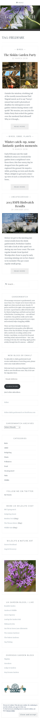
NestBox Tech (9, 519)
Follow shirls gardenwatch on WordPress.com (19, 412)
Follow (6, 402)
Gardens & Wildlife (10, 610)
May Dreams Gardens (11, 672)
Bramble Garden (9, 606)
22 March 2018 (20, 58)
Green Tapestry (9, 615)
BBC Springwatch (10, 509)
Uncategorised (20, 197)
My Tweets (8, 495)
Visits (6, 475)
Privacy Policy (10, 711)
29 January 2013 (20, 210)
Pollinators (8, 462)
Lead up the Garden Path (12, 619)
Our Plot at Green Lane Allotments (15, 628)
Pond (6, 466)
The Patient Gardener (11, 637)
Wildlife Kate (8, 528)
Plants (27, 136)
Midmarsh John (9, 624)
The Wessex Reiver (10, 523)
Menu (21, 2)
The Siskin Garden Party (20, 55)
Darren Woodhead (10, 544)
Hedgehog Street (10, 514)
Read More (21, 127)
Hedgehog (8, 452)
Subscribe (12, 386)
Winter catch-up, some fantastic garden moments (20, 143)
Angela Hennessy (10, 549)
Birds (20, 49)
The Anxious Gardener (11, 633)
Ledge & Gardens (10, 668)
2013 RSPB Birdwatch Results (20, 204)
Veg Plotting (8, 642)
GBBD (19, 136)
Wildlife (6, 480)
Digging (7, 659)
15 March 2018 (20, 149)
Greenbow (7, 663)
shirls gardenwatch (20, 14)
